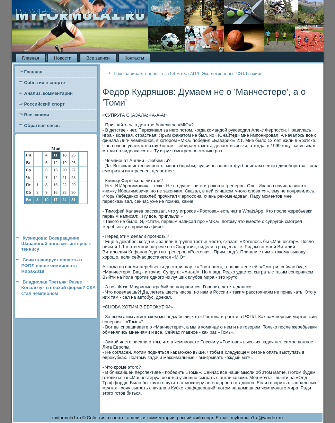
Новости (62, 58)
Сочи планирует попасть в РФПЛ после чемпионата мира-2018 (51, 265)
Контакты (134, 58)
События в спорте (44, 82)
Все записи (97, 58)
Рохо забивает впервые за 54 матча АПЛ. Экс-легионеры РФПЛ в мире (188, 73)
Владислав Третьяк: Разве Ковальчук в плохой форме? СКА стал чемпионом (58, 287)
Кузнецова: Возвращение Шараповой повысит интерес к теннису (56, 243)
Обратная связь (42, 125)
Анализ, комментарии (48, 93)
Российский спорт (44, 104)
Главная (30, 58)
